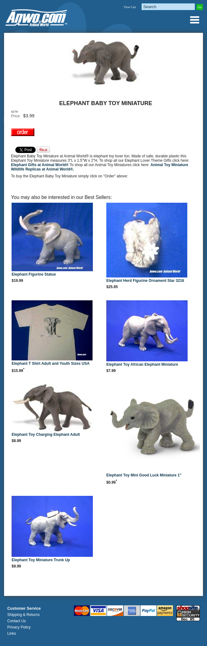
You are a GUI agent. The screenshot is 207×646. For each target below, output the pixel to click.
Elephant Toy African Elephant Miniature (142, 364)
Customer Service (24, 608)
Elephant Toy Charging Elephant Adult (46, 434)
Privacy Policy (19, 627)
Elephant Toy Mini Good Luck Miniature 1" (143, 475)
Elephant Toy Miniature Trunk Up (41, 560)
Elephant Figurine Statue (34, 274)
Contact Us (16, 621)
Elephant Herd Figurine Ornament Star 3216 (145, 280)
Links (11, 633)
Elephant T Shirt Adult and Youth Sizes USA (50, 363)
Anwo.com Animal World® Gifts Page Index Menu (194, 20)
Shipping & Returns (23, 615)
